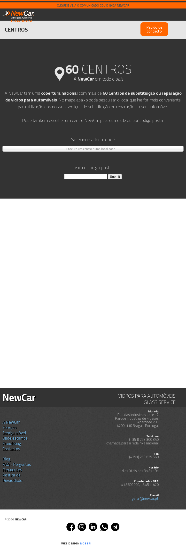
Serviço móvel (14, 433)
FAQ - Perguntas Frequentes (16, 467)
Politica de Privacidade (12, 477)
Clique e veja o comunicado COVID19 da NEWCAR (93, 5)
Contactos (11, 449)
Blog (6, 459)
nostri (85, 543)
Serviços (9, 427)
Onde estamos (15, 438)
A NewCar (11, 422)
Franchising (11, 443)
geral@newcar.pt (145, 498)
